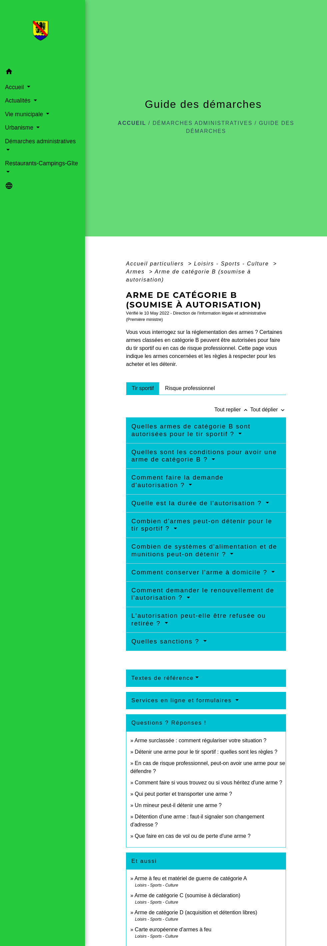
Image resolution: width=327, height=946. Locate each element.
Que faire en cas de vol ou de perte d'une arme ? (192, 836)
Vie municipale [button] (25, 114)
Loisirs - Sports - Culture (232, 263)
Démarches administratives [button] (40, 141)
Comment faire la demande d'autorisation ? (177, 481)
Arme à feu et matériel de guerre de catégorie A (190, 878)
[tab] (142, 388)
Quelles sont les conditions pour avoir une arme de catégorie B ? (204, 455)
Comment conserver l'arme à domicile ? (200, 572)
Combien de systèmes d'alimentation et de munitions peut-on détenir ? (204, 550)
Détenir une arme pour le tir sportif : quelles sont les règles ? (206, 752)
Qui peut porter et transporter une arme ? (183, 794)
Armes (136, 271)
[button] (42, 72)
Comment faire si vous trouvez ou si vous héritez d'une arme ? (208, 782)
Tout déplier (268, 409)
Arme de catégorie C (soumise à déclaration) (187, 895)
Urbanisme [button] (20, 127)
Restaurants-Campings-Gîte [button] (41, 163)
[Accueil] (42, 32)
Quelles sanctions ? (166, 641)
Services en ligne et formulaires (182, 700)
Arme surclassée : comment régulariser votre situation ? (200, 740)
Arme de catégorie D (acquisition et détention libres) (195, 912)
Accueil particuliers (156, 263)
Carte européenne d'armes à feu (173, 929)
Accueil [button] (15, 87)
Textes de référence (162, 678)
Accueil (132, 123)
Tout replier (232, 409)
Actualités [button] (18, 100)
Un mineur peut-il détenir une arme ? (178, 805)
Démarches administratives (203, 123)
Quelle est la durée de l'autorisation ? (197, 503)
